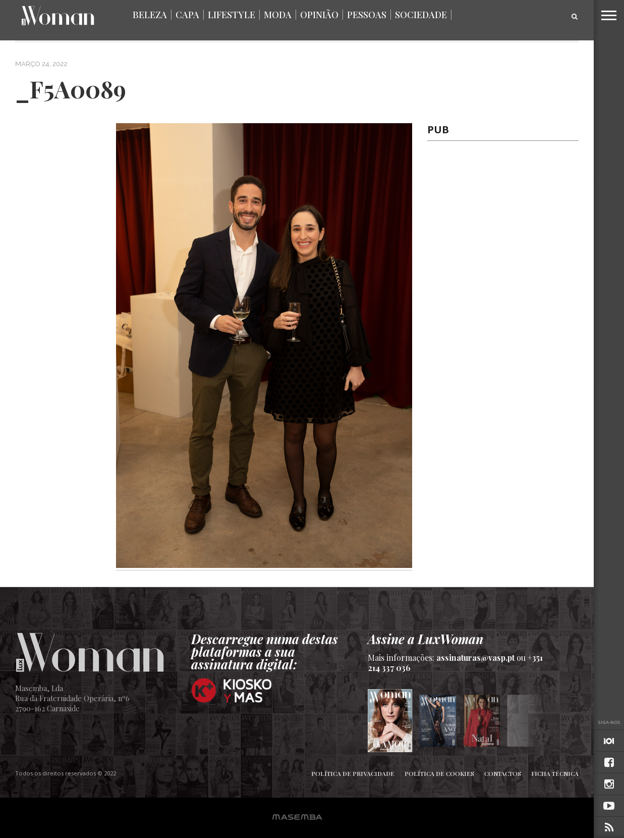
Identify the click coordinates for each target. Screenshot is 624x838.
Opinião (319, 15)
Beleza (150, 15)
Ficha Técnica (555, 773)
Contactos (502, 773)
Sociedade (421, 15)
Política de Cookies (439, 773)
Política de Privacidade (352, 773)
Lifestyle (231, 15)
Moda (278, 15)
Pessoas (366, 15)
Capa (187, 15)
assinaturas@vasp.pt (475, 657)
